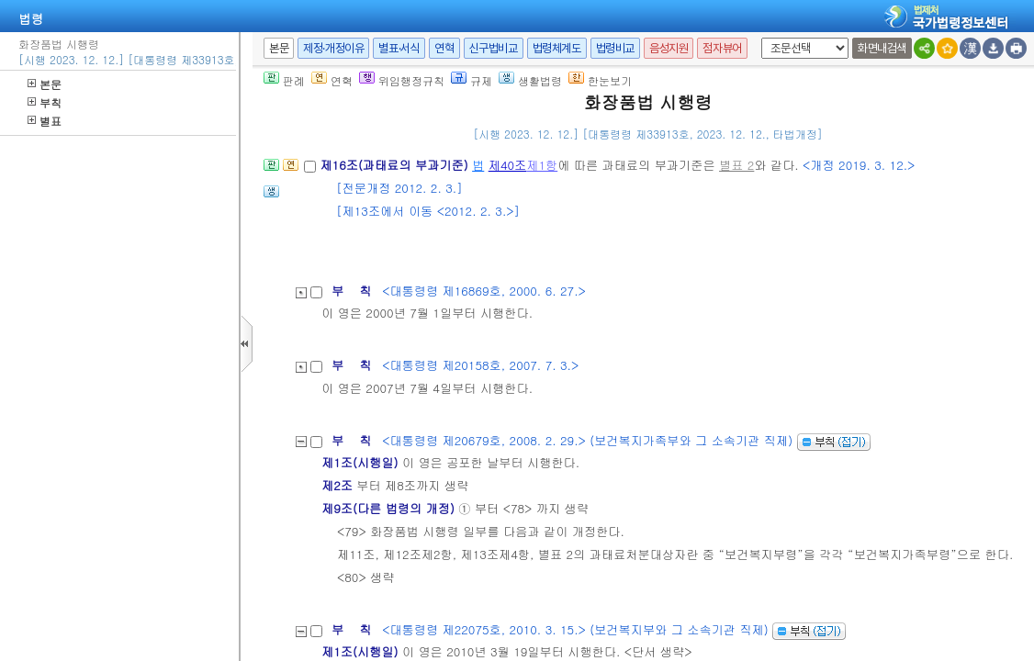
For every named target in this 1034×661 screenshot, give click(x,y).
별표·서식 (399, 48)
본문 (45, 84)
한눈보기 (600, 80)
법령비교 (615, 48)
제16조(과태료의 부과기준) (396, 165)
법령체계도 (557, 48)
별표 (45, 121)
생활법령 (530, 80)
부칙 (45, 102)
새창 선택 (758, 38)
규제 (471, 80)
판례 (284, 80)
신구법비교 (493, 48)
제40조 (508, 165)
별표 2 (736, 165)
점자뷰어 (721, 48)
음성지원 (668, 48)
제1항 (541, 165)
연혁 (444, 48)
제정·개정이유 (333, 48)
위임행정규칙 (401, 80)
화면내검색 (882, 48)
